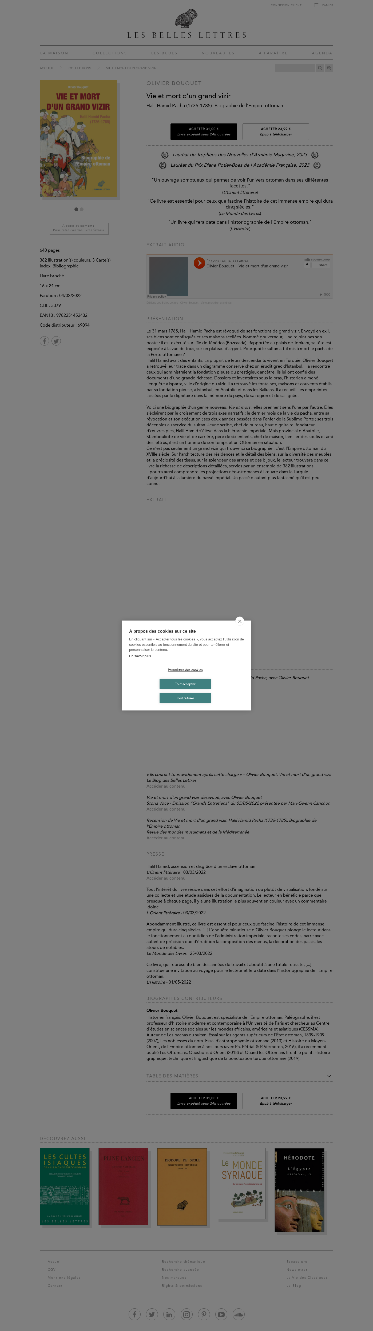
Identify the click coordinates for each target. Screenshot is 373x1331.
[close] (239, 621)
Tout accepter (185, 684)
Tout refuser (185, 698)
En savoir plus (140, 656)
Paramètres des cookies (185, 670)
